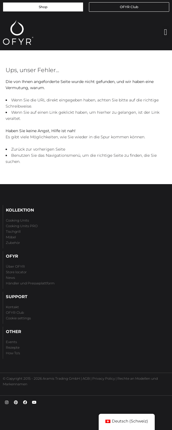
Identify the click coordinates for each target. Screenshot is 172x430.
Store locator (16, 272)
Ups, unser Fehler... (32, 69)
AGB (86, 378)
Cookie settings (18, 318)
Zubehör (13, 243)
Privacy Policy (103, 378)
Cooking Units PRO (22, 226)
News (10, 277)
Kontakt (12, 307)
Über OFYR (15, 266)
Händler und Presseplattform (30, 283)
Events (11, 342)
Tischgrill (13, 231)
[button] (165, 32)
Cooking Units (17, 220)
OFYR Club (15, 312)
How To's (13, 353)
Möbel (11, 237)
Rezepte (13, 347)
